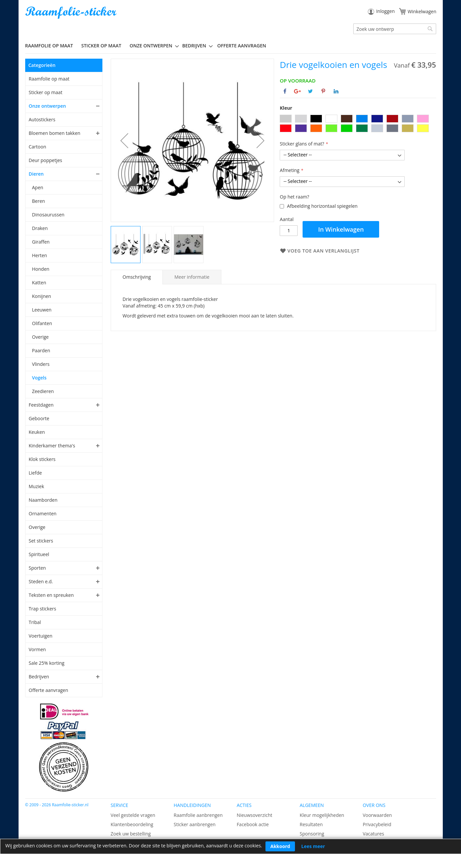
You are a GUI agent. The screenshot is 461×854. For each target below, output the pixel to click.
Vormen (37, 649)
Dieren (36, 174)
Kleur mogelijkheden (322, 815)
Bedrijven (39, 676)
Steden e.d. (41, 581)
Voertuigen (41, 636)
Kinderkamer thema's (52, 445)
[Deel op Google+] (297, 91)
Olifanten (42, 323)
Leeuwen (42, 310)
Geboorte (39, 418)
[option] (286, 119)
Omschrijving (137, 277)
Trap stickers (42, 608)
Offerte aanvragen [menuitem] (241, 45)
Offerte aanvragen (48, 690)
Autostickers (42, 119)
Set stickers (41, 541)
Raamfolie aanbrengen (198, 815)
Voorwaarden (377, 815)
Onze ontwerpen (47, 106)
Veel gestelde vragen (133, 815)
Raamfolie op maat (49, 79)
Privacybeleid (377, 824)
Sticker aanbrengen (194, 824)
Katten (39, 282)
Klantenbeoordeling (132, 824)
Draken (40, 228)
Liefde (35, 473)
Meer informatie (191, 277)
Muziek (36, 486)
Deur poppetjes (45, 160)
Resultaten (311, 824)
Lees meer (313, 846)
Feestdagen (41, 405)
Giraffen (41, 242)
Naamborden (43, 500)
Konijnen (41, 296)
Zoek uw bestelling (131, 833)
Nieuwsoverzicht (254, 815)
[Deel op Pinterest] (323, 91)
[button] (124, 140)
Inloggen (385, 11)
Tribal (35, 622)
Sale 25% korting (47, 663)
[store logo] (71, 13)
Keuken (37, 432)
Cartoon (37, 146)
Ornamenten (43, 513)
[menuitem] (51, 45)
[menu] (230, 46)
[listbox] (358, 124)
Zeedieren (43, 391)
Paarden (41, 350)
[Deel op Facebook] (284, 91)
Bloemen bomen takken (55, 133)
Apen (37, 187)
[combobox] (394, 29)
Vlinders (41, 364)
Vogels (39, 377)
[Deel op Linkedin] (336, 91)
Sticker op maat (46, 92)
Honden (40, 269)
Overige (40, 337)
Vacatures (373, 833)
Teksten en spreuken (51, 595)
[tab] (137, 277)
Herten (39, 255)
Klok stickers (42, 459)
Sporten (37, 568)
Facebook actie (253, 824)
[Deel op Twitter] (310, 91)
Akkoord (280, 846)
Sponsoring (312, 833)
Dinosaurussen (48, 214)
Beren (38, 201)
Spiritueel (39, 554)
